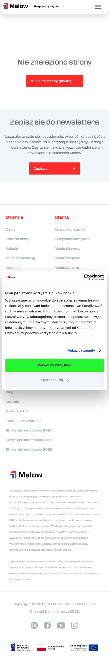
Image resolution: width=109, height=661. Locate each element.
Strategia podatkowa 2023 (29, 449)
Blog (9, 392)
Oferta (62, 217)
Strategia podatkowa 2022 (29, 439)
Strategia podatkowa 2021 (29, 430)
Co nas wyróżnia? (70, 229)
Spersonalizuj (54, 380)
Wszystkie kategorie (72, 239)
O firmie (14, 217)
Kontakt (12, 401)
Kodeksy (13, 267)
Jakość (12, 248)
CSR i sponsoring (20, 258)
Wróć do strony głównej (51, 81)
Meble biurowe (67, 248)
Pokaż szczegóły (81, 350)
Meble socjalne (67, 258)
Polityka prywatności (24, 420)
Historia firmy (17, 239)
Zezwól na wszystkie (54, 365)
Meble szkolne (67, 267)
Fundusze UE (17, 411)
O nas (10, 229)
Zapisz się (42, 168)
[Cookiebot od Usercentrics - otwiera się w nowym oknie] (84, 277)
